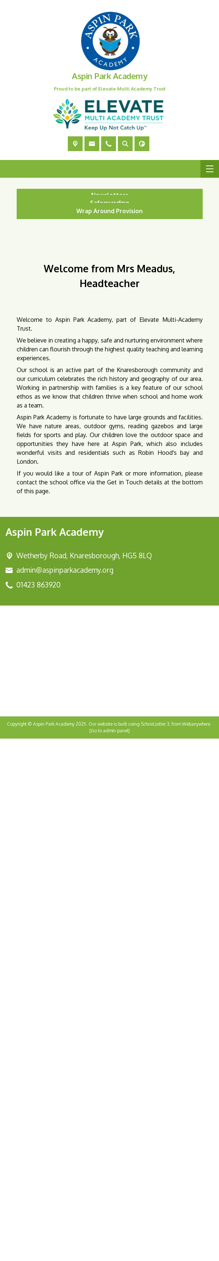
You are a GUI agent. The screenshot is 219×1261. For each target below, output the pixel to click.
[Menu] (209, 169)
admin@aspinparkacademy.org (64, 1092)
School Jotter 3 (155, 1246)
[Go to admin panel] (109, 1253)
